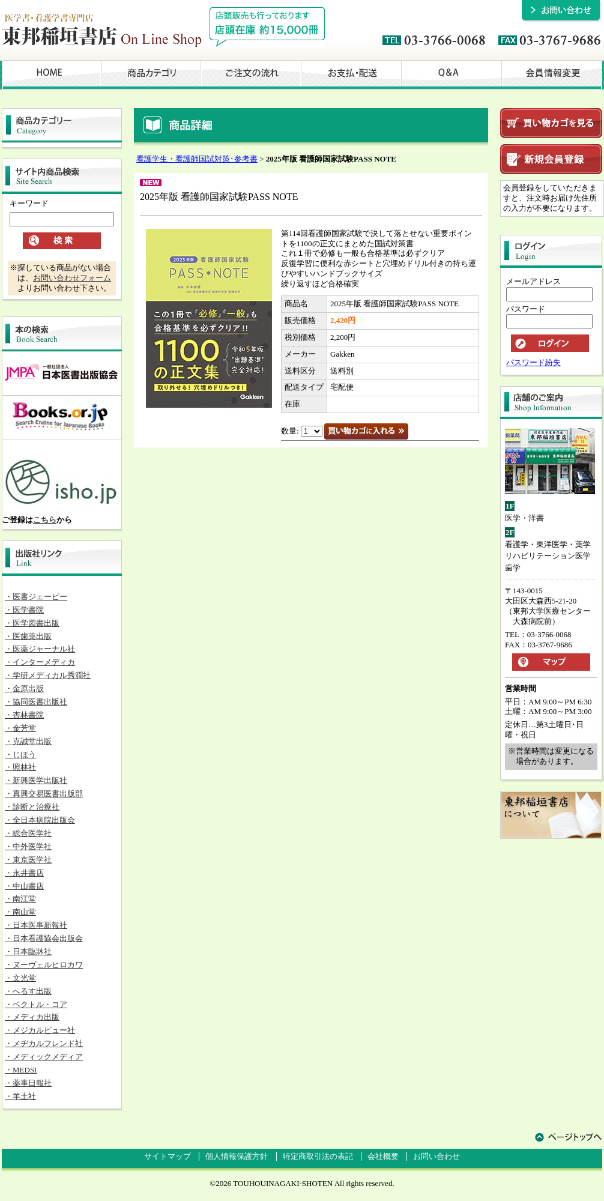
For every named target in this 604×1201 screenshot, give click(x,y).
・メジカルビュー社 (40, 1030)
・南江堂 (20, 898)
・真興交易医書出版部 (44, 793)
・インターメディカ (40, 662)
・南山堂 (20, 911)
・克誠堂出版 (28, 741)
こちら (44, 519)
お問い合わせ (436, 1156)
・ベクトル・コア (36, 1004)
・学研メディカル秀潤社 (48, 675)
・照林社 (20, 767)
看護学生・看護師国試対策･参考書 (197, 158)
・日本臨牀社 (28, 951)
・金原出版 (24, 688)
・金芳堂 (20, 728)
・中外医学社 (28, 846)
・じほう (20, 754)
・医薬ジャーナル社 (40, 648)
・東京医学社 (28, 859)
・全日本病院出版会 (40, 819)
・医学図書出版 (32, 623)
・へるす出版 (28, 991)
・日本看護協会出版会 (44, 938)
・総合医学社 (28, 833)
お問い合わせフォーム (72, 277)
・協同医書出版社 (36, 701)
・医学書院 (24, 609)
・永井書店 (24, 872)
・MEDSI (21, 1069)
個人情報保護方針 (236, 1156)
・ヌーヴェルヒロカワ (44, 964)
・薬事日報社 (28, 1083)
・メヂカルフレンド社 (44, 1043)
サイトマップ (167, 1156)
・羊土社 (20, 1096)
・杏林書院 (24, 714)
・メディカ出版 (32, 1016)
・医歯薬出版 (28, 636)
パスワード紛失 (533, 362)
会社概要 (383, 1156)
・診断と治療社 (32, 806)
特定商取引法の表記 (318, 1156)
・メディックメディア (44, 1056)
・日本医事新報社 (36, 925)
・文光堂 (20, 977)
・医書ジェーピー (36, 596)
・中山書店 (24, 886)
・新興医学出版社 (36, 780)
